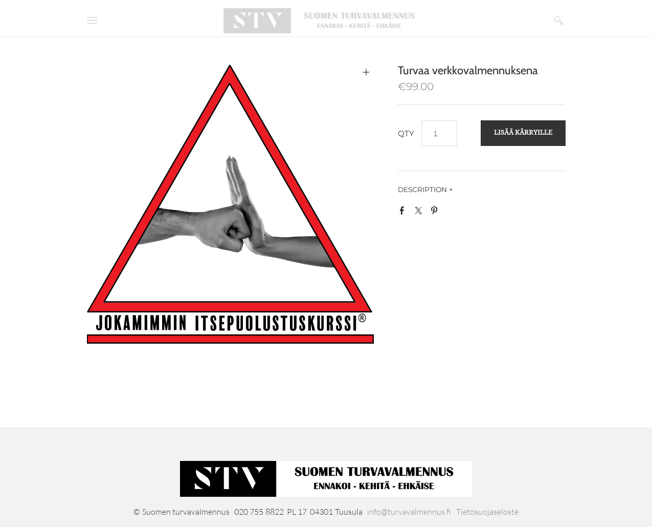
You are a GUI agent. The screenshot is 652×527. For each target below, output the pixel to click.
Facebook (404, 212)
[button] (523, 133)
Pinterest (436, 212)
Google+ (452, 214)
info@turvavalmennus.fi (409, 512)
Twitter (420, 212)
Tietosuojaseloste (487, 512)
